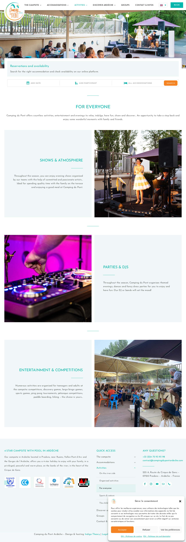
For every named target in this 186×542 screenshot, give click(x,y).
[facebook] (145, 484)
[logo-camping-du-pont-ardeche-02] (14, 1)
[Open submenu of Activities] (134, 468)
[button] (180, 501)
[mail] (163, 484)
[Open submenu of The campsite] (134, 457)
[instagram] (151, 484)
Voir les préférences (170, 529)
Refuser (146, 529)
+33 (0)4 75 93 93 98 (154, 457)
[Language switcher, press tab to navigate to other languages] (163, 5)
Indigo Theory (92, 534)
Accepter (122, 529)
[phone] (169, 484)
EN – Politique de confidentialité (156, 536)
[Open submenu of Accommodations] (134, 462)
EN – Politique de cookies (131, 536)
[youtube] (157, 484)
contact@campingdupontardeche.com (163, 460)
